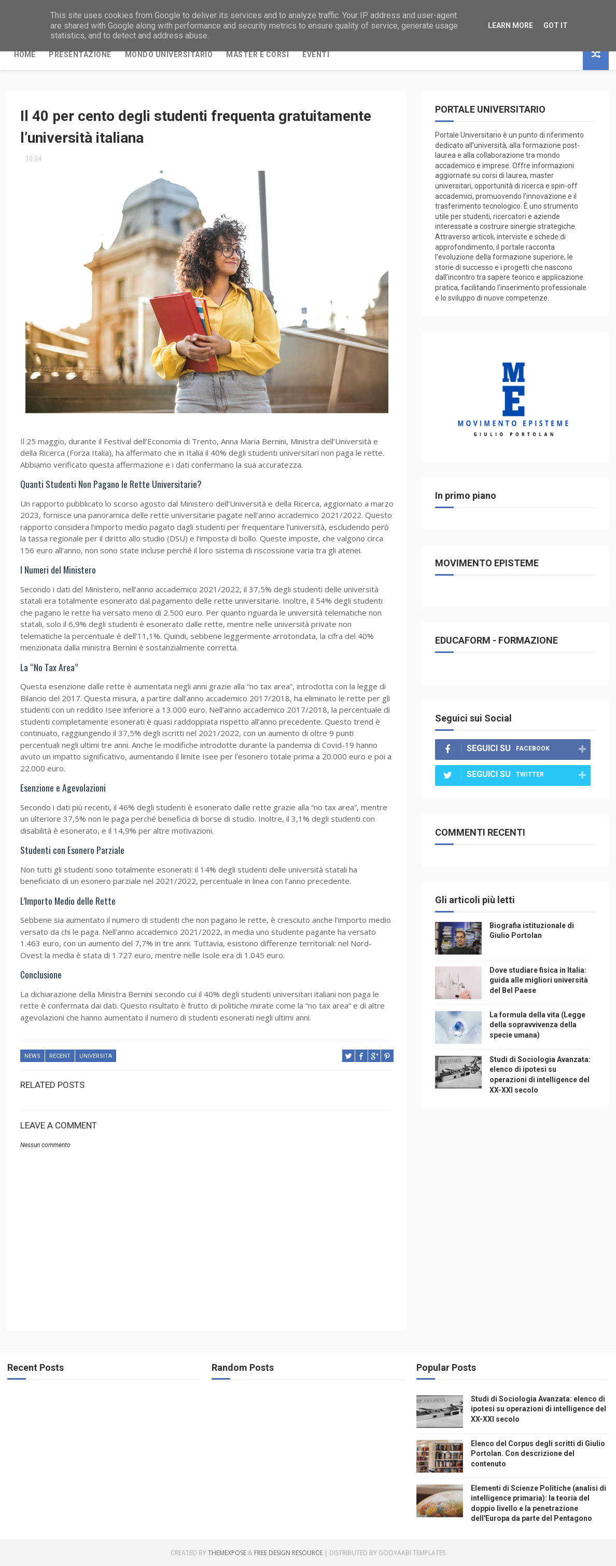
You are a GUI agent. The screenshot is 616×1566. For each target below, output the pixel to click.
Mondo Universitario (169, 54)
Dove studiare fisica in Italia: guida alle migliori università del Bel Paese (538, 980)
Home (24, 54)
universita (95, 1056)
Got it (555, 25)
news (32, 1056)
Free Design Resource (288, 1552)
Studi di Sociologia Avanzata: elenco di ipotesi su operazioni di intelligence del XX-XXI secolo (538, 1409)
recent (60, 1056)
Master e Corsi (257, 54)
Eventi (315, 54)
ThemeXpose (227, 1552)
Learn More (510, 25)
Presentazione (80, 54)
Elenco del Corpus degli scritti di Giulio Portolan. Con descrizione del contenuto (538, 1453)
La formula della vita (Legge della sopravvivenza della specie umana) (537, 1025)
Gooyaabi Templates (412, 1552)
